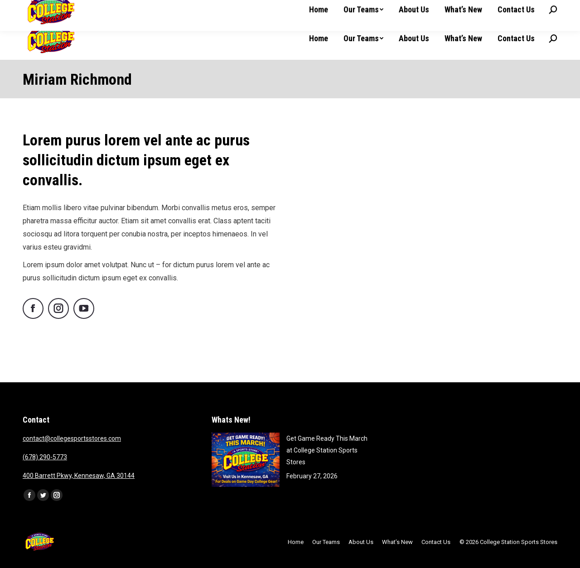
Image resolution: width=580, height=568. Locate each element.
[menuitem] (318, 38)
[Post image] (246, 460)
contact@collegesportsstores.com (72, 438)
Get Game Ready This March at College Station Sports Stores (326, 450)
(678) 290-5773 (45, 457)
